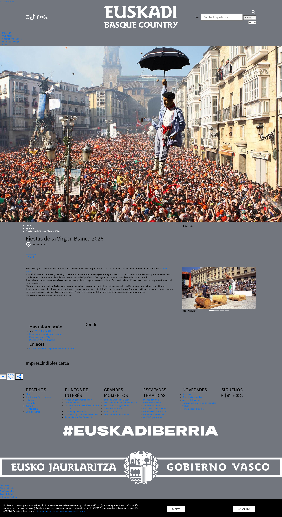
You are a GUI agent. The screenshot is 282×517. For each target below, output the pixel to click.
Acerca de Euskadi (191, 399)
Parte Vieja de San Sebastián (79, 417)
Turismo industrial (152, 405)
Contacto (5, 485)
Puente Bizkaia (72, 402)
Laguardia (31, 402)
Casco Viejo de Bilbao (75, 411)
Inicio (29, 225)
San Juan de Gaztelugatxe (39, 396)
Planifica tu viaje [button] (10, 41)
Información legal (9, 497)
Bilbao (29, 394)
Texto (197, 17)
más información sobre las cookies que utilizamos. (60, 511)
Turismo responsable (193, 408)
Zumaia (29, 405)
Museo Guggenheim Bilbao (78, 399)
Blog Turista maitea (192, 396)
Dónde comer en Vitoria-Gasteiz (45, 333)
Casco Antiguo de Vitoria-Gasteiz (81, 414)
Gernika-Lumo (33, 411)
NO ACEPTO (244, 509)
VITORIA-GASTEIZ (44, 331)
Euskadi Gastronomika (154, 411)
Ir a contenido (7, 1)
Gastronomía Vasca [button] (12, 38)
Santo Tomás (110, 411)
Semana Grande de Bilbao (117, 399)
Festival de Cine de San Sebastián (120, 402)
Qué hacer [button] (7, 35)
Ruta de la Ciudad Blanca (155, 408)
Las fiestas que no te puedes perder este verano (52, 348)
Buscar (249, 17)
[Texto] (222, 17)
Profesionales (7, 491)
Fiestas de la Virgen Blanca (117, 405)
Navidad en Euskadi (113, 408)
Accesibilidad (6, 494)
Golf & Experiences (152, 417)
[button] (253, 11)
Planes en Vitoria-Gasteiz (42, 339)
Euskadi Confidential (153, 414)
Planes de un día (151, 399)
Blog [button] (4, 44)
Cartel (31, 257)
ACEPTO (176, 509)
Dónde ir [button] (6, 32)
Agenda (30, 228)
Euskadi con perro (152, 402)
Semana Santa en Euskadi (116, 414)
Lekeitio (30, 399)
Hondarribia (32, 408)
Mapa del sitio (7, 488)
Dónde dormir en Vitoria (41, 336)
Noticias (186, 394)
